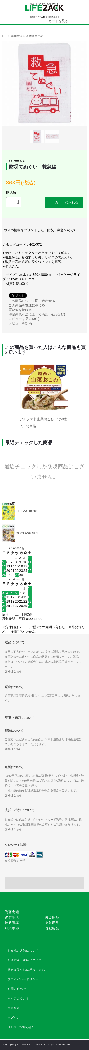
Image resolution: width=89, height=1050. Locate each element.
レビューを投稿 (20, 323)
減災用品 (52, 917)
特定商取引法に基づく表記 (26, 969)
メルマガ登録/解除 (21, 1027)
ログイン (14, 1017)
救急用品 (52, 923)
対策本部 (12, 928)
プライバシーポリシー (23, 979)
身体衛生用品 (34, 36)
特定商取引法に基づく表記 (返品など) (37, 314)
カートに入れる (63, 202)
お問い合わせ (17, 988)
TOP (4, 36)
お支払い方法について (23, 950)
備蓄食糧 (12, 912)
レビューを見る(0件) (24, 319)
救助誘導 (12, 923)
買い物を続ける (20, 310)
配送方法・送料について (25, 960)
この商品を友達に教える (27, 305)
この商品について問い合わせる (32, 301)
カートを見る (58, 21)
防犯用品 (52, 928)
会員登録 (14, 1008)
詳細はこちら (13, 671)
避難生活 (16, 36)
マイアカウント (18, 998)
